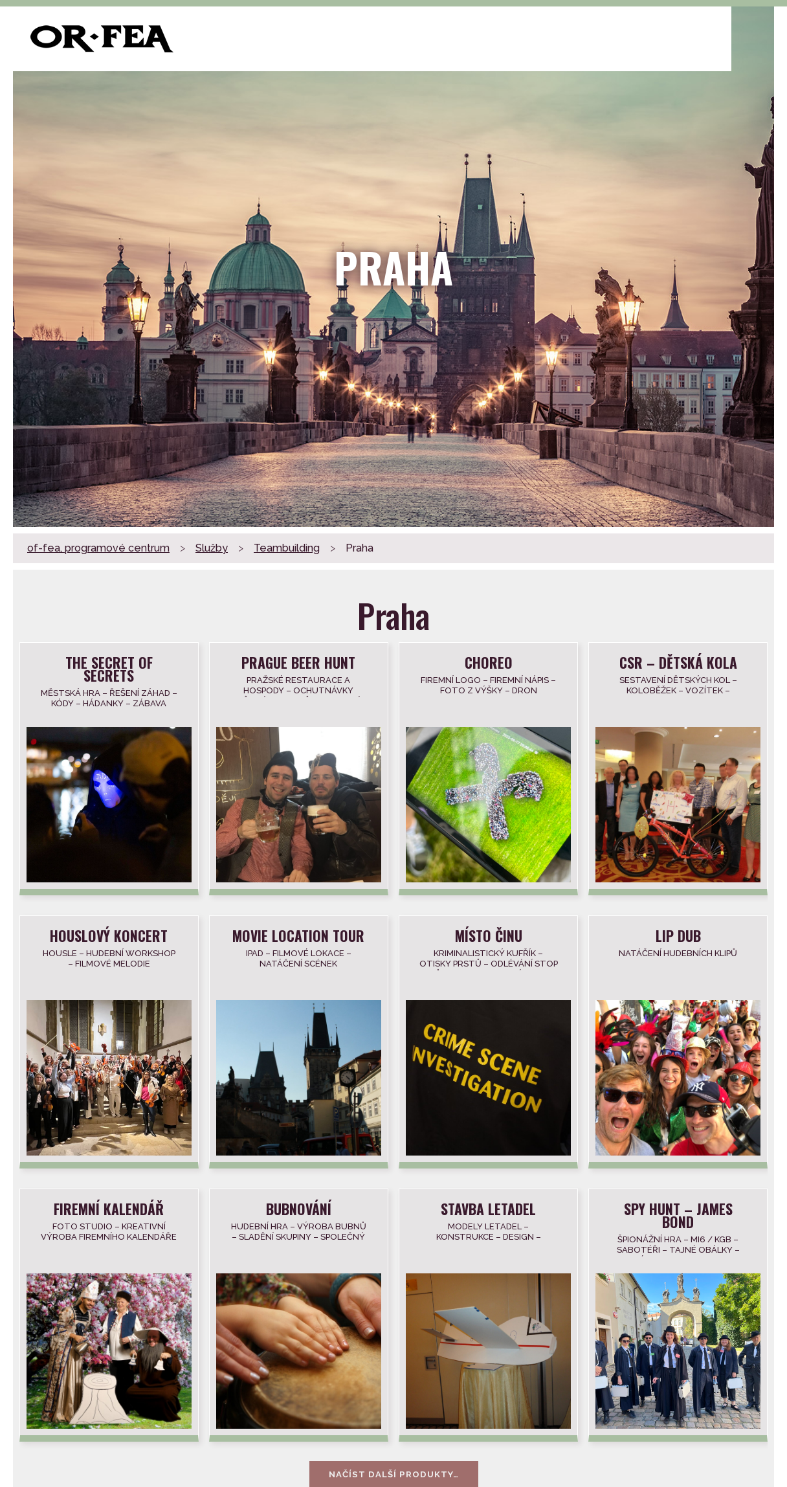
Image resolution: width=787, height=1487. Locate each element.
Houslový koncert (109, 934)
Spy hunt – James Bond (678, 1214)
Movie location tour (299, 934)
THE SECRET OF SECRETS (109, 668)
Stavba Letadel (488, 1207)
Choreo (489, 661)
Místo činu (488, 934)
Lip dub (678, 934)
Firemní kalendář (109, 1207)
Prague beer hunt (299, 661)
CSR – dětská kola (678, 661)
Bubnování (298, 1207)
